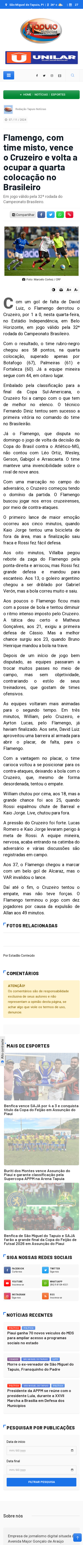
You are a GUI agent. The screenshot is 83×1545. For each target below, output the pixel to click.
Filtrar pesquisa (41, 1482)
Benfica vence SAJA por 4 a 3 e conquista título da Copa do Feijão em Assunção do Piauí (41, 1109)
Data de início (16, 1442)
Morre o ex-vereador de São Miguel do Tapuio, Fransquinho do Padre (40, 1367)
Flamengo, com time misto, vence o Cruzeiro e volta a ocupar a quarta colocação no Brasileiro (40, 162)
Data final (13, 1461)
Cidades (13, 1359)
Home (27, 94)
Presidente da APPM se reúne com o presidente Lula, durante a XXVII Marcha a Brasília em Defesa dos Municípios (39, 1398)
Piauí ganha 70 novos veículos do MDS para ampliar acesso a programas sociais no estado (40, 1337)
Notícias (41, 94)
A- (76, 290)
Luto (55, 1359)
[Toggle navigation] (8, 75)
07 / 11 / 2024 (15, 119)
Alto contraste (2, 1051)
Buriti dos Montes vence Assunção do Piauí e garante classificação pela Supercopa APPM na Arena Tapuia (37, 1174)
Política (14, 1328)
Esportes (58, 94)
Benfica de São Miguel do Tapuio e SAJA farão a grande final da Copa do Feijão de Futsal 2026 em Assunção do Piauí (40, 1239)
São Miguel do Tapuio (35, 1359)
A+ (69, 290)
